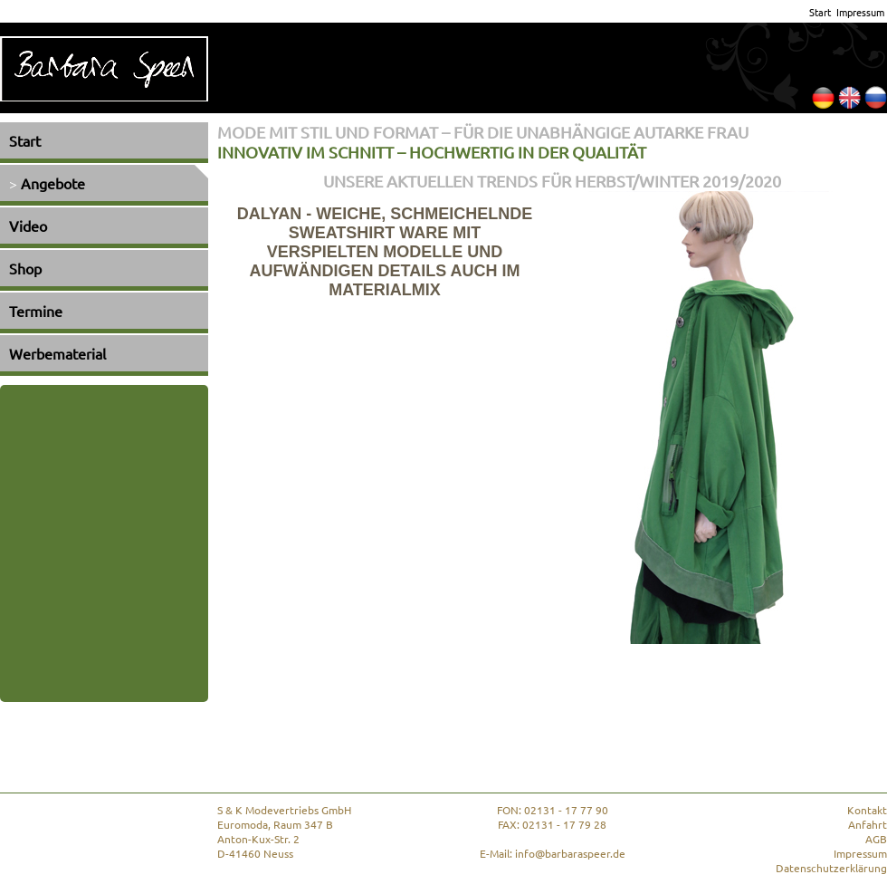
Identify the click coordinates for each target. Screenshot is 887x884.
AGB (876, 838)
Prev (841, 663)
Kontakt (867, 809)
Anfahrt (867, 824)
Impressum (860, 12)
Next (873, 663)
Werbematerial (57, 353)
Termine (35, 311)
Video (28, 225)
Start (820, 12)
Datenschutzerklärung (831, 867)
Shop (25, 268)
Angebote (53, 183)
